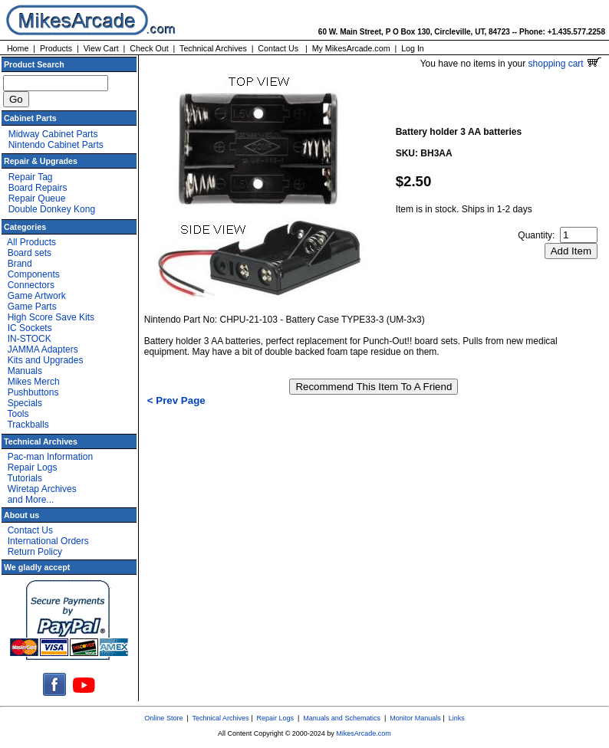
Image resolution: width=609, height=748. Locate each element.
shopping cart (564, 63)
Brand (20, 263)
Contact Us (278, 48)
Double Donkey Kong (51, 209)
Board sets (29, 253)
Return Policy (35, 551)
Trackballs (27, 424)
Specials (25, 403)
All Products (31, 242)
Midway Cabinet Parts (53, 134)
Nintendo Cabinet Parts (56, 144)
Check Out (149, 48)
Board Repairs (37, 187)
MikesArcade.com (363, 733)
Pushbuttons (33, 392)
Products (56, 48)
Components (34, 274)
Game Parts (32, 306)
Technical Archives (213, 48)
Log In (412, 48)
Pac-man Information (50, 456)
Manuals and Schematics (341, 718)
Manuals (25, 371)
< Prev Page (176, 400)
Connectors (31, 285)
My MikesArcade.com (351, 48)
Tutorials (24, 478)
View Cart (101, 48)
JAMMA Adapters (43, 349)
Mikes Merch (34, 381)
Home (17, 48)
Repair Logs (33, 467)
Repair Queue (37, 198)
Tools (17, 413)
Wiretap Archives (42, 489)
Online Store (163, 718)
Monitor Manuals (415, 718)
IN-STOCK (29, 338)
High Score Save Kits (51, 317)
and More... (31, 499)
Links (457, 718)
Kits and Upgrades (46, 360)
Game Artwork (37, 295)
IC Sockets (30, 328)
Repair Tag (30, 177)
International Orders (48, 541)
